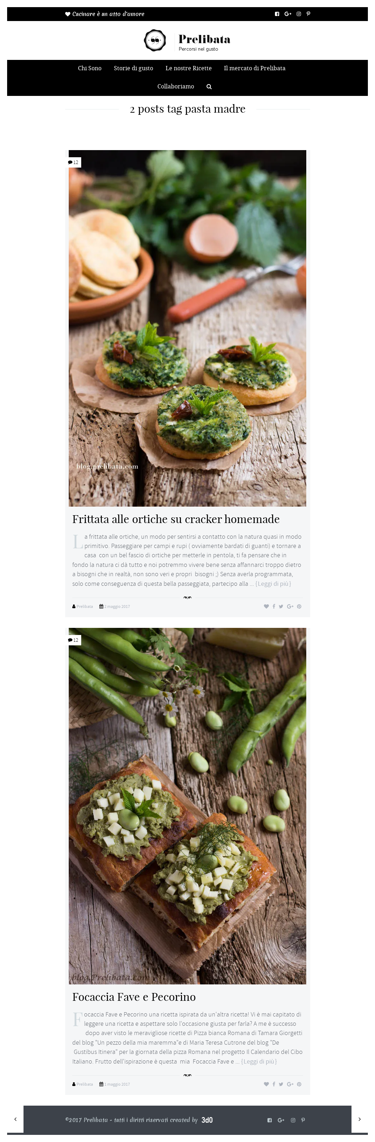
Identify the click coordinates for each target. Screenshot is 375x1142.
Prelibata (85, 606)
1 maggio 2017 (117, 1084)
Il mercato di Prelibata (255, 68)
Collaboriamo (175, 86)
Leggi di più (273, 584)
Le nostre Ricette (189, 68)
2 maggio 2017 (117, 606)
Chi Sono (89, 68)
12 (73, 162)
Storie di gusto (133, 68)
